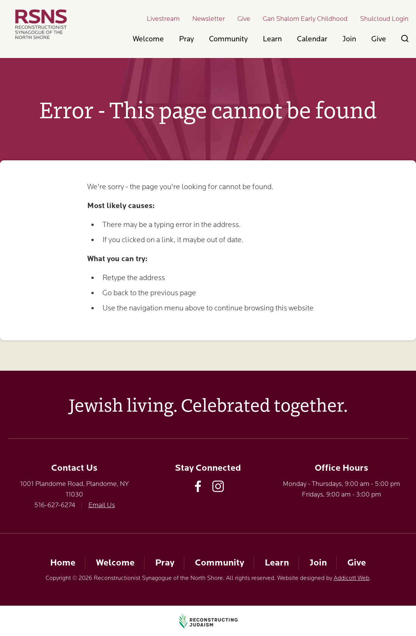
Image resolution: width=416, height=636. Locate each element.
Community (228, 38)
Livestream (163, 18)
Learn (272, 38)
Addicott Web (351, 578)
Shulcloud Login (384, 18)
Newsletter (208, 18)
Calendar (312, 38)
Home (62, 562)
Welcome (148, 38)
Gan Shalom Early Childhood (305, 18)
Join (349, 38)
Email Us (101, 505)
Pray (186, 38)
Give (243, 18)
